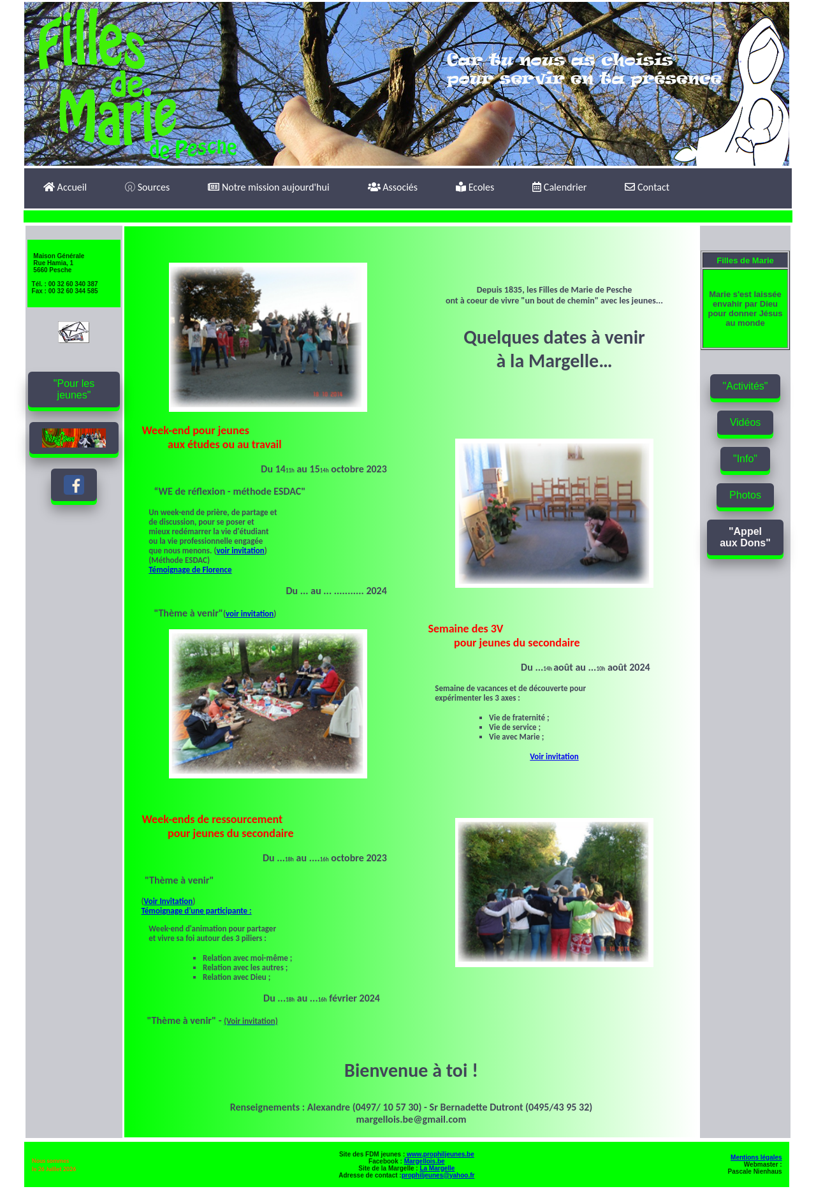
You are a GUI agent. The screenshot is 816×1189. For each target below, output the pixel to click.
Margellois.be (424, 1161)
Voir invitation (554, 756)
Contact (647, 187)
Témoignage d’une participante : (197, 910)
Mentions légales (756, 1157)
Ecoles (475, 187)
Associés (393, 187)
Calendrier (559, 187)
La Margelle (437, 1168)
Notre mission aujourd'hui (268, 187)
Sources (147, 187)
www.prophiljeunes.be (439, 1154)
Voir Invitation (168, 901)
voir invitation (240, 550)
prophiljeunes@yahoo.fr (438, 1175)
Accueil (65, 187)
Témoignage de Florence (190, 569)
